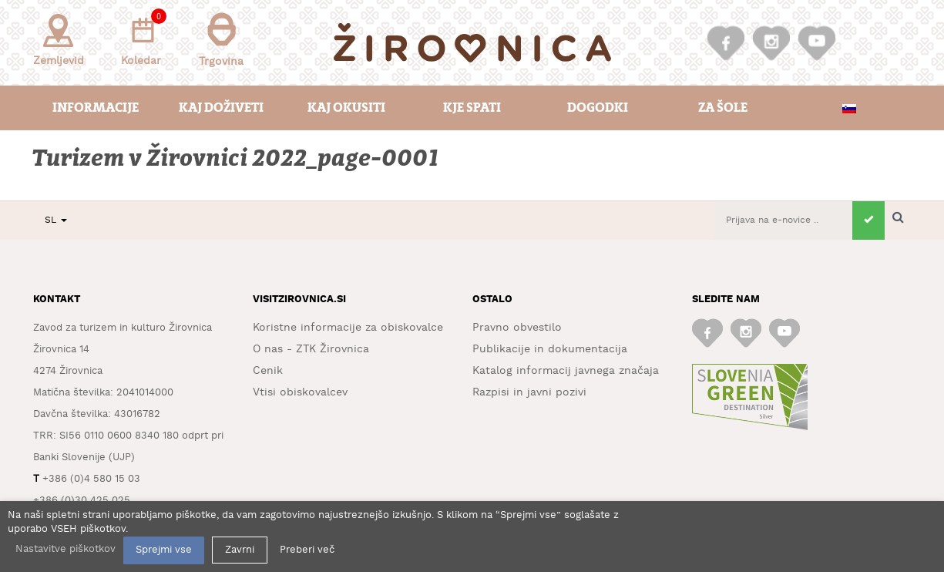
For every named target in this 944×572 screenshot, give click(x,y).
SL (56, 220)
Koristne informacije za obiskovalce (348, 328)
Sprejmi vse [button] (164, 550)
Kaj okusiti (346, 107)
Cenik (268, 371)
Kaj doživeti (221, 107)
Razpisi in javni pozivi (529, 392)
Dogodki (597, 107)
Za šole (722, 107)
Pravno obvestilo (517, 328)
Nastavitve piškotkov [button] (65, 549)
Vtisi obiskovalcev (300, 392)
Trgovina (221, 40)
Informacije (95, 107)
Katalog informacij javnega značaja (565, 371)
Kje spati (472, 107)
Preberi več (307, 550)
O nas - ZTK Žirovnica (311, 349)
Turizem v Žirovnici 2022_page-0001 (236, 158)
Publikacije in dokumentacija (549, 349)
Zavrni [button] (239, 550)
